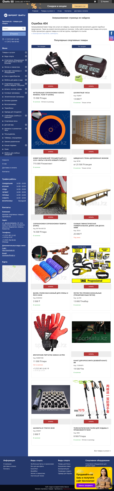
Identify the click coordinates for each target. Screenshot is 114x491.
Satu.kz (66, 487)
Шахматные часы (82, 93)
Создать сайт (19, 1)
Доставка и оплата (9, 168)
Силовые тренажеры (12, 93)
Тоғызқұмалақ (9, 134)
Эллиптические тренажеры (14, 97)
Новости (5, 160)
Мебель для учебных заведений (12, 153)
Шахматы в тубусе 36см (44, 428)
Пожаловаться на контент (71, 489)
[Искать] (23, 29)
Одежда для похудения (12, 112)
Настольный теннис (37, 476)
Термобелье (8, 108)
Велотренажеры (10, 104)
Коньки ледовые (10, 145)
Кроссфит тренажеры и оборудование (13, 71)
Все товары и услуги (101, 451)
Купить (50, 86)
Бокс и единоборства (12, 76)
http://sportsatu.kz (8, 250)
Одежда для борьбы (65, 473)
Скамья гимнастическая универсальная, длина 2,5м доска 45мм (89, 225)
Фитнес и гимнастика (12, 67)
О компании (7, 464)
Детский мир (9, 125)
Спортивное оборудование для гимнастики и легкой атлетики (14, 61)
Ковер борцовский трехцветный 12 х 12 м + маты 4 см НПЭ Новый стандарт (50, 159)
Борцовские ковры (64, 466)
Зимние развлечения (12, 141)
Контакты (6, 171)
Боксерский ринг (63, 469)
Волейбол (34, 471)
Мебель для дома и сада (13, 80)
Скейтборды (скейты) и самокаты (12, 116)
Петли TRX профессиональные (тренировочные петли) (87, 294)
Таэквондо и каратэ (64, 471)
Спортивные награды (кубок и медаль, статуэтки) (14, 84)
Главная (35, 11)
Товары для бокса (64, 464)
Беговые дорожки (10, 100)
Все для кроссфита (37, 466)
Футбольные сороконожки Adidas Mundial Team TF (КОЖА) (48, 94)
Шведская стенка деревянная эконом (91, 158)
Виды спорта (9, 56)
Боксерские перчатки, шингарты (45, 33)
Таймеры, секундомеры (13, 138)
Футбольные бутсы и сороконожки (42, 464)
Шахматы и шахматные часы (13, 129)
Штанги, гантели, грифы (13, 89)
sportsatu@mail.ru (8, 255)
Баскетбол (34, 469)
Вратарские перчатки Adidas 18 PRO (49, 355)
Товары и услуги (8, 52)
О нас (4, 164)
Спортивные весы (10, 121)
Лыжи (6, 149)
